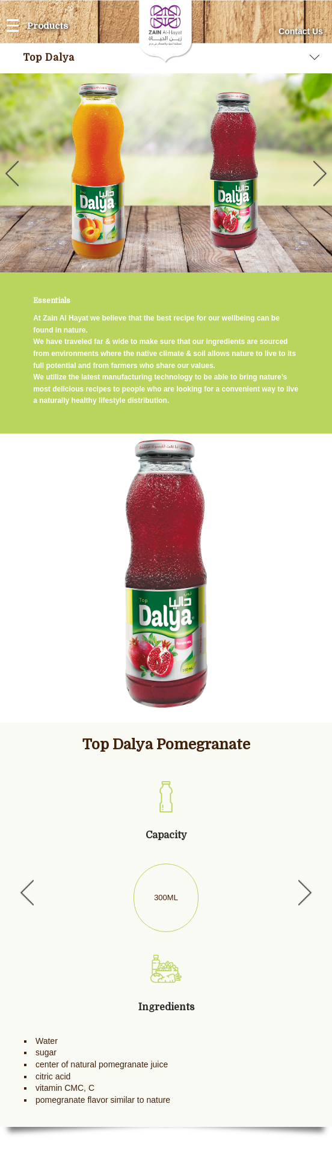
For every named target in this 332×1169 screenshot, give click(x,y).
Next (322, 173)
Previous (9, 173)
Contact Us (300, 31)
